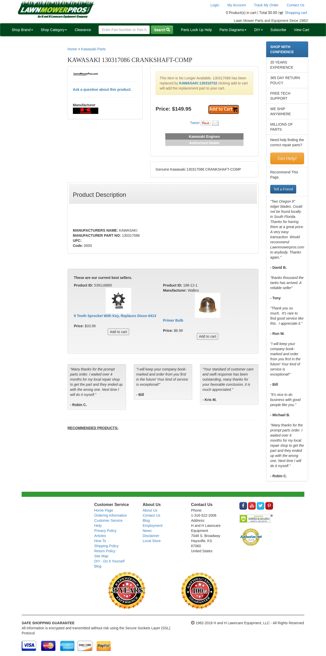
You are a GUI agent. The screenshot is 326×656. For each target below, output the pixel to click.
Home (72, 49)
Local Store (152, 541)
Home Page (103, 510)
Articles (100, 536)
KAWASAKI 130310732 (198, 83)
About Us (150, 510)
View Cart (301, 30)
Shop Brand (22, 30)
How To (100, 541)
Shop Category (54, 30)
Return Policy (104, 551)
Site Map (101, 556)
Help (98, 526)
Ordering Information (110, 515)
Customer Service (108, 520)
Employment (152, 526)
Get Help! (287, 158)
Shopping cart (296, 13)
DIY (258, 30)
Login (214, 5)
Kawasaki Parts (93, 49)
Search (162, 30)
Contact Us (295, 5)
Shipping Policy (106, 546)
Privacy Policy (105, 531)
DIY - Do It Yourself (109, 561)
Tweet (194, 123)
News (147, 531)
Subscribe (278, 30)
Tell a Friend (283, 189)
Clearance (83, 30)
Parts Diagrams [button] (233, 30)
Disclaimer (151, 536)
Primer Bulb (173, 320)
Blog (97, 566)
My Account (236, 5)
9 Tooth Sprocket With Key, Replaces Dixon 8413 (115, 316)
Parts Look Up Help (196, 30)
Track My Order (266, 5)
